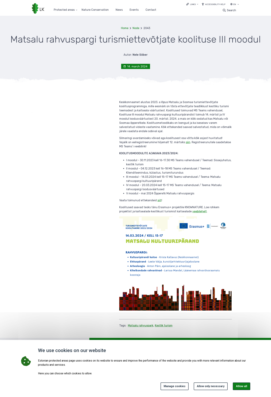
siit (159, 200)
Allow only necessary (211, 386)
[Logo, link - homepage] (38, 9)
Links (193, 4)
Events (134, 9)
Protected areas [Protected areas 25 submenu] (64, 9)
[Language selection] (238, 4)
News (119, 9)
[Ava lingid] (192, 4)
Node (136, 28)
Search (231, 10)
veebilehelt (199, 211)
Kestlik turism (163, 325)
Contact (151, 9)
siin (188, 142)
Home (124, 28)
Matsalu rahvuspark (140, 325)
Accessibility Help (215, 4)
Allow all (241, 386)
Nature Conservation (95, 9)
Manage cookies (174, 386)
